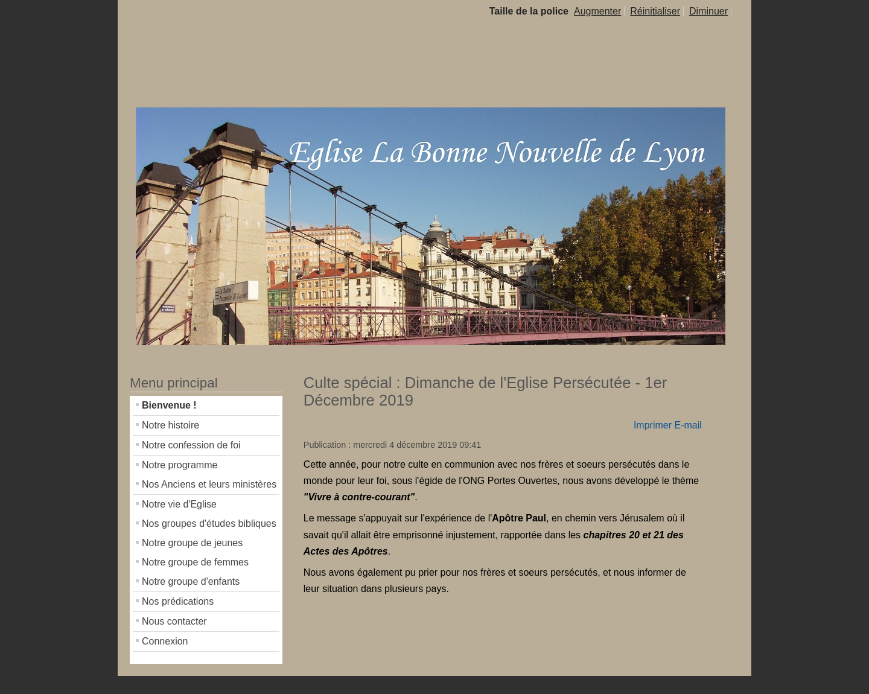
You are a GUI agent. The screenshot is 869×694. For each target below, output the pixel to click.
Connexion (165, 641)
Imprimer (653, 425)
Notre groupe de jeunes (192, 543)
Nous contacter (174, 621)
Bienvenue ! (169, 405)
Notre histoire (170, 425)
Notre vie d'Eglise (179, 504)
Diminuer (708, 11)
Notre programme (179, 465)
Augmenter (597, 11)
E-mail (687, 425)
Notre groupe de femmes (195, 562)
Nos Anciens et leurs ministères (209, 484)
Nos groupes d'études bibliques (209, 523)
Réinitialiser (655, 11)
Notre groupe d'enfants (191, 581)
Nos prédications (178, 601)
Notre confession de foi (191, 445)
